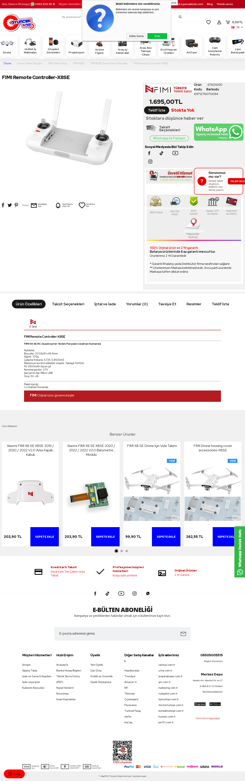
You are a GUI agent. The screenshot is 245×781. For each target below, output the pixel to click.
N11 (126, 687)
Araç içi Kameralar (122, 45)
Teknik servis (225, 4)
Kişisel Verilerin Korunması (65, 690)
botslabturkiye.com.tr (171, 710)
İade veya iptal (31, 682)
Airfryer (192, 45)
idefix (127, 716)
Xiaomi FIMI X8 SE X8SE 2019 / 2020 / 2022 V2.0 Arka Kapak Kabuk (30, 450)
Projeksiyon (76, 45)
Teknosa (129, 693)
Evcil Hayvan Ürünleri (169, 45)
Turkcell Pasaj (132, 710)
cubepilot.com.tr (168, 693)
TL (234, 22)
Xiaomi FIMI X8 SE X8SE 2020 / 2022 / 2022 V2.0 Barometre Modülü (91, 450)
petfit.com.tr (166, 722)
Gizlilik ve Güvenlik (101, 676)
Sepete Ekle (44, 536)
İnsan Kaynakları (66, 699)
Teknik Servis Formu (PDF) (68, 679)
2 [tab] (121, 551)
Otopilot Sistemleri (53, 45)
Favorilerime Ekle (86, 205)
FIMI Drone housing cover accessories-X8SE (212, 447)
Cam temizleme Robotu (215, 45)
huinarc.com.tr (167, 716)
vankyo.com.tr (166, 664)
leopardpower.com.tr (170, 676)
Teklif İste (156, 110)
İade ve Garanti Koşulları (36, 676)
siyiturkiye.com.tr (168, 699)
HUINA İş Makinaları (30, 45)
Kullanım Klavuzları (33, 687)
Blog (210, 4)
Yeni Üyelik (96, 664)
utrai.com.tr (165, 670)
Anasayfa (62, 664)
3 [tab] (126, 551)
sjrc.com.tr (164, 682)
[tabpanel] (30, 495)
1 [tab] (116, 551)
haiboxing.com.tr (168, 687)
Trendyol (129, 676)
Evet (157, 36)
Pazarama (130, 705)
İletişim (26, 664)
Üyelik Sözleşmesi (100, 682)
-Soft (102, 776)
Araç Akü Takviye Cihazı (145, 45)
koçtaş (128, 722)
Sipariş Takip (29, 670)
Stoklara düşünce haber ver (175, 118)
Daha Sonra (136, 36)
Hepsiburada (131, 670)
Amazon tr (130, 682)
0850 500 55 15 (43, 4)
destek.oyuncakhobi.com (187, 4)
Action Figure (99, 45)
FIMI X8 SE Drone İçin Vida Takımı (152, 445)
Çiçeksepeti (131, 699)
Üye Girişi (96, 670)
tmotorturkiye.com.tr (170, 705)
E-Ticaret (112, 776)
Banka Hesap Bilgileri (68, 670)
